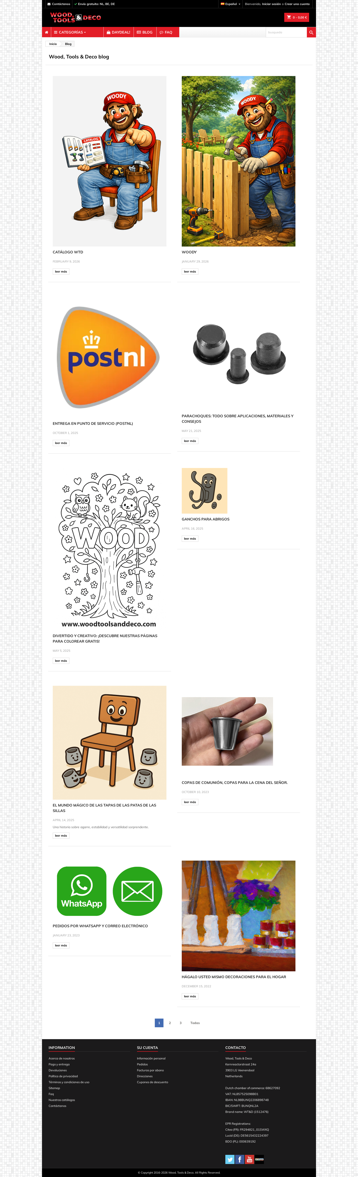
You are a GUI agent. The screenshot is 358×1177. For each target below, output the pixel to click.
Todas (195, 1023)
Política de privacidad (63, 1076)
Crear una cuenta (297, 4)
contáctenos (61, 4)
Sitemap (54, 1088)
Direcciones (145, 1076)
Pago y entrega (59, 1064)
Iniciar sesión (271, 4)
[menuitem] (46, 32)
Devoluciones (58, 1070)
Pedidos (142, 1064)
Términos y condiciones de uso (69, 1082)
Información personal (151, 1058)
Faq (51, 1094)
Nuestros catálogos (62, 1100)
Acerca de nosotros (62, 1058)
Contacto (235, 1047)
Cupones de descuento (152, 1082)
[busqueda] (291, 32)
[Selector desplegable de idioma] (231, 4)
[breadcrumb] (52, 44)
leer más (61, 271)
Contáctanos (57, 1106)
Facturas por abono (150, 1070)
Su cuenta (147, 1047)
